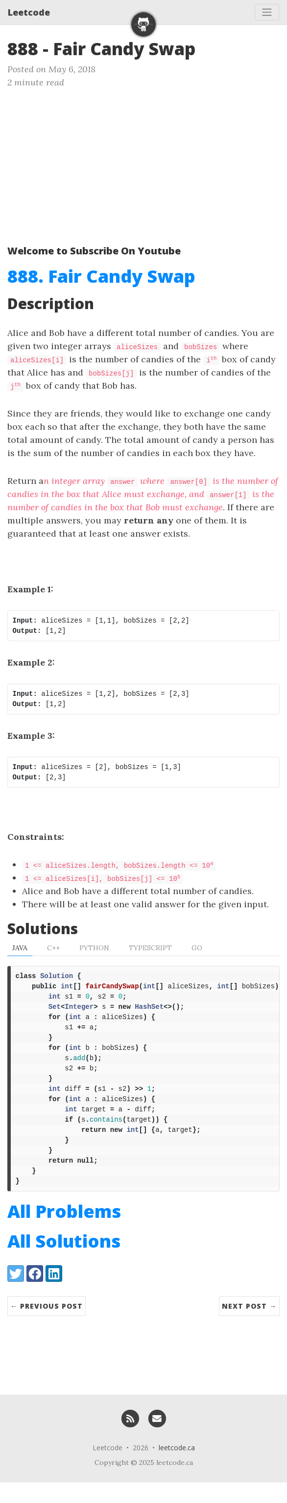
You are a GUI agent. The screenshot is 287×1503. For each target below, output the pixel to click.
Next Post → (249, 1326)
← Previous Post (46, 1326)
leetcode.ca (177, 1468)
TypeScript (150, 947)
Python (94, 947)
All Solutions (63, 1261)
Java (19, 947)
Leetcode (29, 12)
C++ (53, 947)
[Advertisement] (143, 162)
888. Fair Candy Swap (101, 276)
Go (196, 947)
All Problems (64, 1232)
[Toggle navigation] (267, 12)
